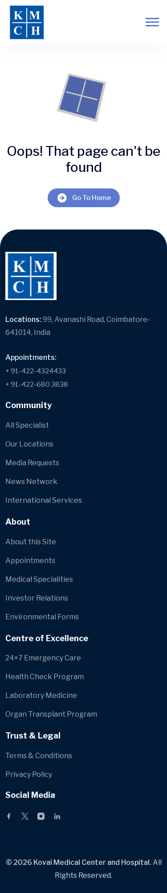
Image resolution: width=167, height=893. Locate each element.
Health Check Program (44, 676)
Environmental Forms (42, 617)
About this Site (30, 542)
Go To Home (84, 197)
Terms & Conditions (38, 755)
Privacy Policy (28, 774)
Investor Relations (36, 598)
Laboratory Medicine (41, 695)
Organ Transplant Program (51, 714)
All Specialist (27, 425)
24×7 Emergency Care (43, 658)
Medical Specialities (39, 579)
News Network (31, 481)
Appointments (30, 560)
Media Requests (32, 463)
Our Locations (29, 444)
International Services (43, 500)
